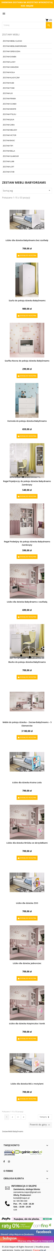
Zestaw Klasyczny (11, 77)
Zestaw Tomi (8, 88)
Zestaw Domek (9, 56)
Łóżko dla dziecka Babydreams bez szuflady (27, 240)
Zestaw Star (8, 172)
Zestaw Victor (9, 135)
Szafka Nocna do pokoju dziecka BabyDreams (27, 360)
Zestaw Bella (9, 151)
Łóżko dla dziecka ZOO (27, 903)
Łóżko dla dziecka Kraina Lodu (27, 782)
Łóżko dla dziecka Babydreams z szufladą (27, 601)
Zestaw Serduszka (11, 51)
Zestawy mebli (11, 34)
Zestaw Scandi (9, 104)
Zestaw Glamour (11, 156)
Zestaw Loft (8, 166)
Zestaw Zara (9, 125)
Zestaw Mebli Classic (12, 41)
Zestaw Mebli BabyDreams (15, 46)
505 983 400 (21, 1201)
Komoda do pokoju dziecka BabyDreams (27, 421)
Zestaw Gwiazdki (11, 67)
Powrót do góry (40, 1125)
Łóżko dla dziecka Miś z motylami (27, 1083)
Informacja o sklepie (24, 1185)
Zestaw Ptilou (9, 114)
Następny (45, 1117)
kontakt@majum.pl (21, 1198)
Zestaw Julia (8, 119)
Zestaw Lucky (9, 62)
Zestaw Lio (8, 93)
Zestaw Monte (9, 109)
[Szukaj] (27, 25)
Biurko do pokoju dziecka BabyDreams (27, 662)
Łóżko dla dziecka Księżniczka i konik (27, 1023)
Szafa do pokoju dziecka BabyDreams (27, 300)
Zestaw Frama (9, 98)
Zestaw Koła (9, 72)
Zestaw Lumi (8, 161)
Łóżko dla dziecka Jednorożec (27, 963)
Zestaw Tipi (8, 145)
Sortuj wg (27, 190)
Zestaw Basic (9, 140)
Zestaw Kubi (8, 83)
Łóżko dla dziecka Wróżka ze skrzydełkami (27, 842)
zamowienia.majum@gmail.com (27, 1192)
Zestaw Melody (10, 130)
